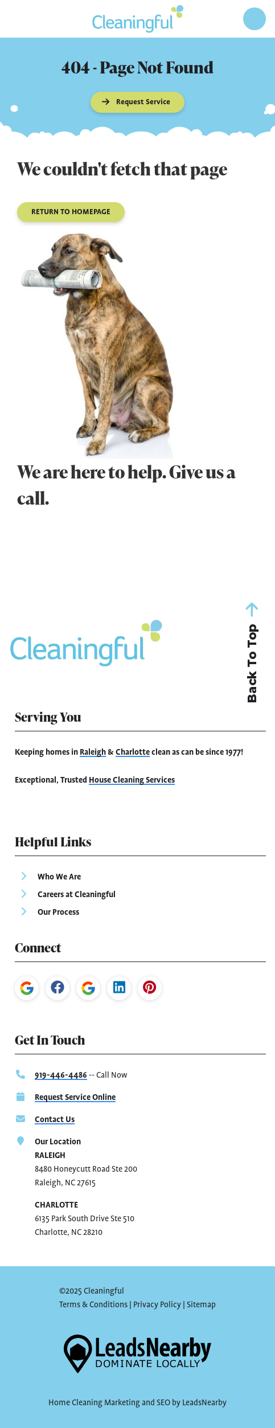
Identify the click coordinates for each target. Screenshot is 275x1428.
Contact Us (55, 1119)
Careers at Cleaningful (77, 894)
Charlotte (133, 752)
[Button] (138, 102)
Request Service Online (75, 1097)
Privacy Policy (157, 1305)
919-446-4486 (61, 1075)
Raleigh (93, 752)
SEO (163, 1402)
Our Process (58, 912)
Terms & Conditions (93, 1305)
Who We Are (59, 877)
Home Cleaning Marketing (94, 1402)
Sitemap (201, 1305)
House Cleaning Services (132, 780)
